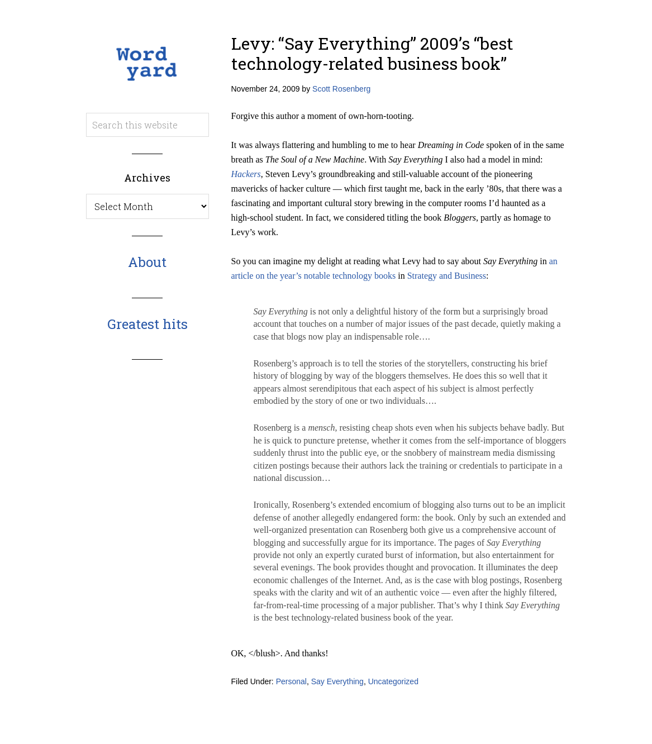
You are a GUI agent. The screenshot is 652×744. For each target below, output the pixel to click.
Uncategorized (393, 681)
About (147, 262)
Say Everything (337, 681)
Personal (291, 681)
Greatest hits (147, 324)
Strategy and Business (446, 275)
